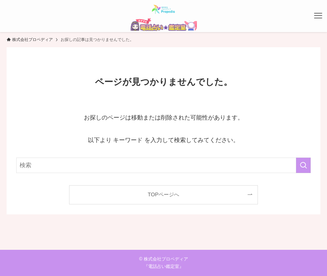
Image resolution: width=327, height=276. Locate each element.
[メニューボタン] (318, 16)
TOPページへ (163, 194)
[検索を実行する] (303, 165)
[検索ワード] (163, 165)
